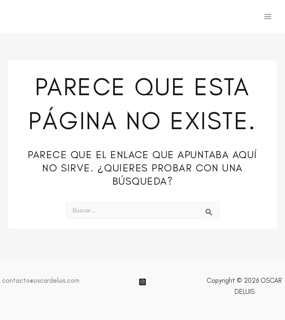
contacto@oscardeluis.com (40, 280)
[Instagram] (142, 282)
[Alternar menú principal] (267, 16)
